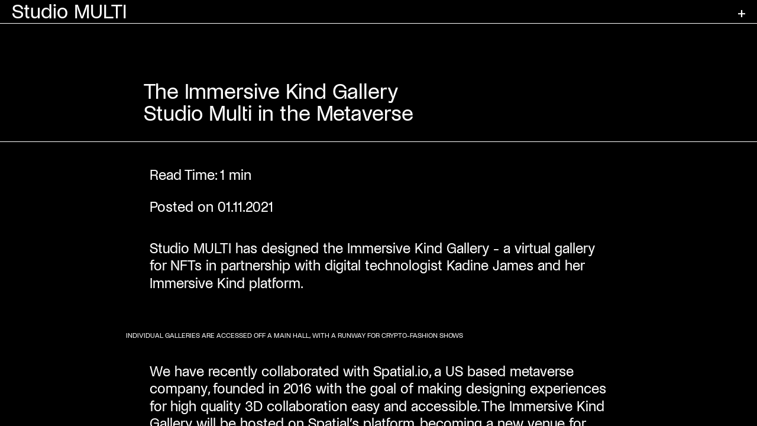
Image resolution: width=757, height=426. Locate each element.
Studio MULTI (69, 11)
